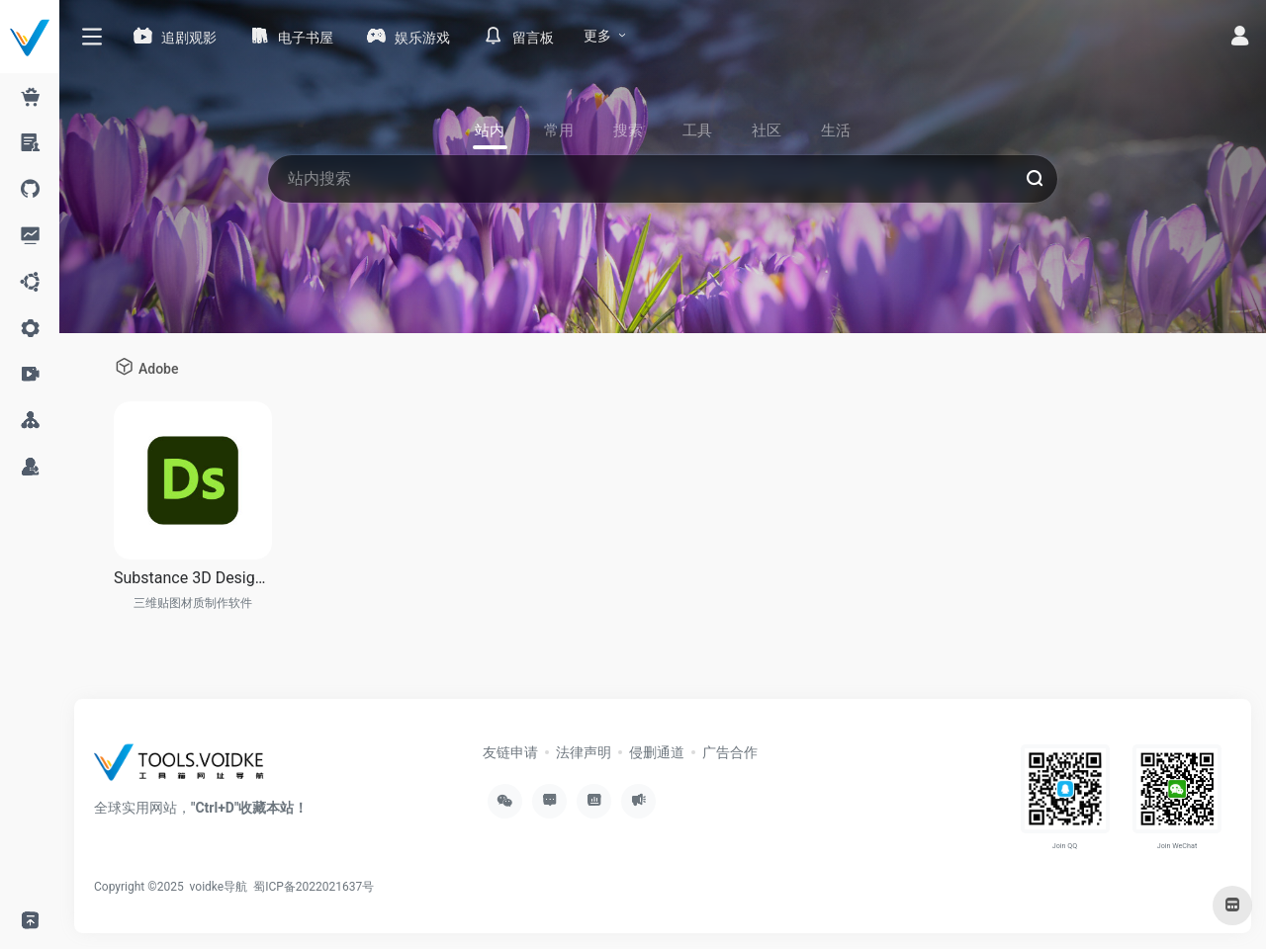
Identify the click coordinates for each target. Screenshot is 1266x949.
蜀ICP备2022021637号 (313, 887)
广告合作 (730, 752)
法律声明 (583, 752)
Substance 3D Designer (193, 577)
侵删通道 (656, 752)
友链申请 (510, 752)
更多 (597, 35)
